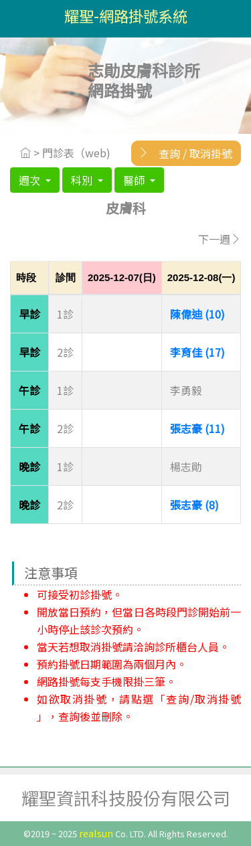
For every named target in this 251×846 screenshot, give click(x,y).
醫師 (135, 180)
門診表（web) (76, 153)
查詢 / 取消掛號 (181, 153)
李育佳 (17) (197, 352)
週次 (31, 180)
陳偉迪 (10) (197, 314)
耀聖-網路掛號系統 (125, 15)
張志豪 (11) (197, 428)
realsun (96, 833)
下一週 (219, 239)
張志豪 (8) (194, 505)
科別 (83, 180)
